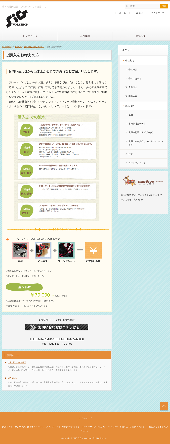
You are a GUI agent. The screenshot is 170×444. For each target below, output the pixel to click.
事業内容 (132, 96)
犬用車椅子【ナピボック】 (34, 47)
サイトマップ (157, 13)
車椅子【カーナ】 (137, 123)
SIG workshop (7, 47)
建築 (130, 154)
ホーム (122, 13)
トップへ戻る (164, 406)
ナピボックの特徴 (17, 362)
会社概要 (132, 69)
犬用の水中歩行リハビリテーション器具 (145, 143)
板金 (130, 114)
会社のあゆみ (134, 78)
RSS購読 (138, 13)
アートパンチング (137, 163)
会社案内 (85, 36)
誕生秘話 (12, 378)
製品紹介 (140, 36)
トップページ (29, 36)
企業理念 (132, 87)
